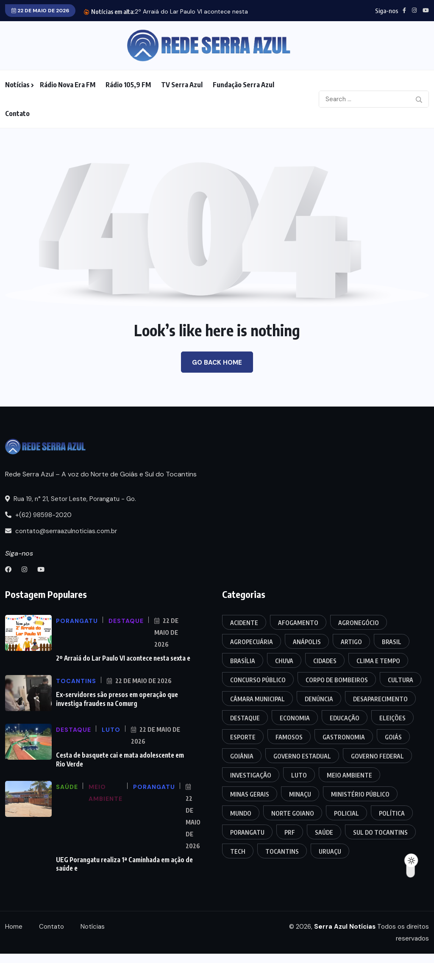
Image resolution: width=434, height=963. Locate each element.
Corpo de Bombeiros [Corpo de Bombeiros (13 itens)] (337, 680)
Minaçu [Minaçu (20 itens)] (300, 794)
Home (13, 925)
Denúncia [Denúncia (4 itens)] (319, 699)
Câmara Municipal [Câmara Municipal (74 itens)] (257, 699)
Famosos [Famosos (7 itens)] (289, 737)
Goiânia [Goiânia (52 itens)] (241, 756)
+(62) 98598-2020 (38, 515)
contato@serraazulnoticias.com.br (61, 531)
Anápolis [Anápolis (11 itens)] (307, 641)
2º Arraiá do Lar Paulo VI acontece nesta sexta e (123, 658)
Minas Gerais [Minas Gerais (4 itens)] (249, 794)
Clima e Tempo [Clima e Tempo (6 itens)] (378, 660)
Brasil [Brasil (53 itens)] (391, 641)
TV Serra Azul (182, 84)
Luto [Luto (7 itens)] (299, 775)
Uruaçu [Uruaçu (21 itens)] (330, 851)
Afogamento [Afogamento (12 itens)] (298, 622)
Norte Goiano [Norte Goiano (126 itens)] (292, 813)
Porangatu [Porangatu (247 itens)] (247, 832)
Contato (17, 113)
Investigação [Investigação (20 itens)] (250, 775)
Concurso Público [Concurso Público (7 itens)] (258, 680)
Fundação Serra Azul (243, 84)
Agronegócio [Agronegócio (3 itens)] (358, 622)
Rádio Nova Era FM (67, 84)
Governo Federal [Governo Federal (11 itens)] (377, 756)
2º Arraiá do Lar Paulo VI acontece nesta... (193, 11)
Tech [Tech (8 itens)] (237, 851)
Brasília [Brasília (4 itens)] (242, 660)
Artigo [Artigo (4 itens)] (351, 641)
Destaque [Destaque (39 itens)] (245, 718)
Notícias (17, 84)
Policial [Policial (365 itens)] (346, 813)
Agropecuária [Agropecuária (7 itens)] (251, 641)
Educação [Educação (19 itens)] (344, 718)
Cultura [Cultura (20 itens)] (400, 680)
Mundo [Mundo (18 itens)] (240, 813)
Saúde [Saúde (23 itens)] (324, 832)
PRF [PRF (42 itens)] (289, 832)
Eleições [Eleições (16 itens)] (392, 718)
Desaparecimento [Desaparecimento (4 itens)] (380, 699)
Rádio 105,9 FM (128, 84)
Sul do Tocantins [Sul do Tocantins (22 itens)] (380, 832)
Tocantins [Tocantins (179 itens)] (282, 851)
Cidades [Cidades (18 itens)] (325, 660)
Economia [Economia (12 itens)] (295, 718)
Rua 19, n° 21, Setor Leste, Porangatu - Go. (70, 499)
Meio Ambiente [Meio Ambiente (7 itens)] (349, 775)
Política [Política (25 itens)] (392, 813)
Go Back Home (217, 362)
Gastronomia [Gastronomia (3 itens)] (344, 737)
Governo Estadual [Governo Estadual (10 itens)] (302, 756)
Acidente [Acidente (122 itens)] (244, 622)
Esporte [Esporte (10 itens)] (243, 737)
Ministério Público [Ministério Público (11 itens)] (360, 794)
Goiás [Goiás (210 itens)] (393, 737)
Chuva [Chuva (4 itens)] (284, 660)
